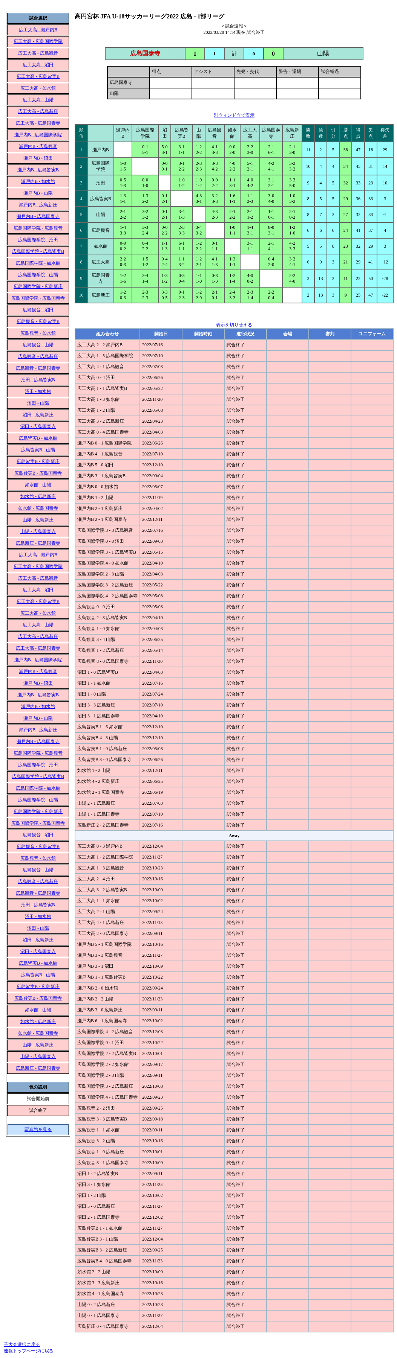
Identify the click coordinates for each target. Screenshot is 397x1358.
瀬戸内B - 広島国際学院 (38, 134)
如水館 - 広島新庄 (38, 496)
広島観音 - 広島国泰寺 (38, 368)
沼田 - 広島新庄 (38, 414)
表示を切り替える (234, 324)
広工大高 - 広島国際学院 (38, 41)
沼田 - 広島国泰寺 (38, 426)
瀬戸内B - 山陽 (38, 193)
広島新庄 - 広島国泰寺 (38, 543)
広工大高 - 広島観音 (38, 53)
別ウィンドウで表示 (234, 115)
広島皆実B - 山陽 (38, 449)
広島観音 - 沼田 (38, 309)
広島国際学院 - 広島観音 (38, 228)
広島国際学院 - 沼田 (38, 239)
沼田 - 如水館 (38, 391)
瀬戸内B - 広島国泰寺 (38, 216)
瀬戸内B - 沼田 (38, 158)
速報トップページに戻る (29, 1350)
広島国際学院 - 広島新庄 (38, 286)
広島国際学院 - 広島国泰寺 (38, 298)
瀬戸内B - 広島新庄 (38, 204)
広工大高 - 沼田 (38, 64)
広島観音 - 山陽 (38, 344)
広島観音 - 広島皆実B (38, 321)
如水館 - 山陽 (38, 484)
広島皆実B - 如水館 (38, 438)
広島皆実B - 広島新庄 (38, 461)
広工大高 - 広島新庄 (38, 111)
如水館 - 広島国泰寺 (38, 508)
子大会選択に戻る (22, 1344)
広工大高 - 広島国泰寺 (38, 123)
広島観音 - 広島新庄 (38, 356)
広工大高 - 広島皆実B (38, 76)
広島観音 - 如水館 (38, 333)
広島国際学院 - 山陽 (38, 274)
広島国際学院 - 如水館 (38, 263)
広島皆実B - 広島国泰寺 (38, 473)
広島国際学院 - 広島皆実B (38, 251)
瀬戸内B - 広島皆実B (38, 169)
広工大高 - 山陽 (38, 99)
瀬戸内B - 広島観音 (38, 146)
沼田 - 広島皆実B (38, 379)
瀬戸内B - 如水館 (38, 181)
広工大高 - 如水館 (38, 88)
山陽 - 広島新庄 (38, 519)
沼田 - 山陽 (38, 403)
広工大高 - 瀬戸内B (38, 29)
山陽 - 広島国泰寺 (38, 531)
